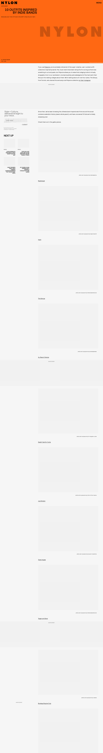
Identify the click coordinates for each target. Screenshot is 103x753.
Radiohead (41, 181)
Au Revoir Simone (43, 357)
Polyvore (47, 67)
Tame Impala (42, 559)
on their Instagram (84, 80)
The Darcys (41, 298)
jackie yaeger (6, 59)
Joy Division (41, 501)
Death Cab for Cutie (44, 442)
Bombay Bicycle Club (44, 703)
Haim (39, 239)
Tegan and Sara (43, 618)
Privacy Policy (11, 130)
